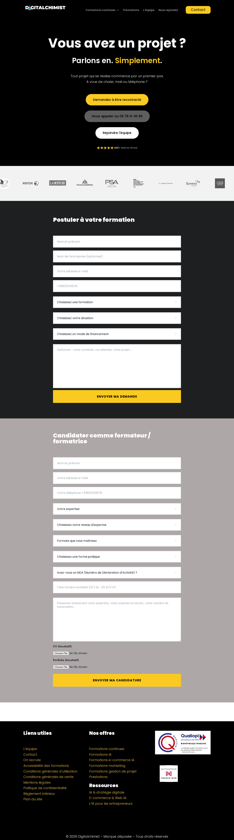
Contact (198, 9)
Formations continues (101, 10)
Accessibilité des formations (46, 757)
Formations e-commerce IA (111, 751)
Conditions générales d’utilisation (50, 762)
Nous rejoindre (168, 10)
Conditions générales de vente (48, 768)
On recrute (32, 751)
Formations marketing (107, 757)
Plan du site (32, 790)
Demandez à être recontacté (117, 99)
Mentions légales (37, 773)
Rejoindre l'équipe (117, 132)
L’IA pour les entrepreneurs (111, 794)
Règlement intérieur (39, 785)
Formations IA (100, 745)
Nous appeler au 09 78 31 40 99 (117, 116)
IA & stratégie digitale (106, 783)
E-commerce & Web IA (107, 789)
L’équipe (148, 10)
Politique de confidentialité (45, 779)
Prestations (131, 10)
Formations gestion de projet (113, 762)
